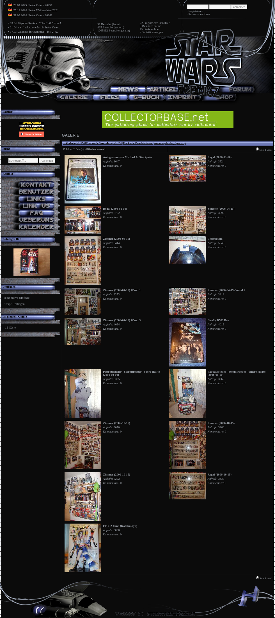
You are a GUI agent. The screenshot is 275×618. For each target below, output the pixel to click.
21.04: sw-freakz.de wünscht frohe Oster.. (35, 27)
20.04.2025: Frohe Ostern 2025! (32, 5)
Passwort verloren (199, 14)
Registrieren (195, 11)
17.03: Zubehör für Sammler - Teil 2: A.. (34, 31)
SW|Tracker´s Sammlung (97, 143)
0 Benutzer (146, 26)
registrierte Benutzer (157, 22)
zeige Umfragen (14, 303)
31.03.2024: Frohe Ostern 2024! (32, 15)
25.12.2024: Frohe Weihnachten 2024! (36, 10)
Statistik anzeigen (152, 32)
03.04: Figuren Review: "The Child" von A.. (36, 23)
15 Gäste (145, 29)
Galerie (71, 143)
